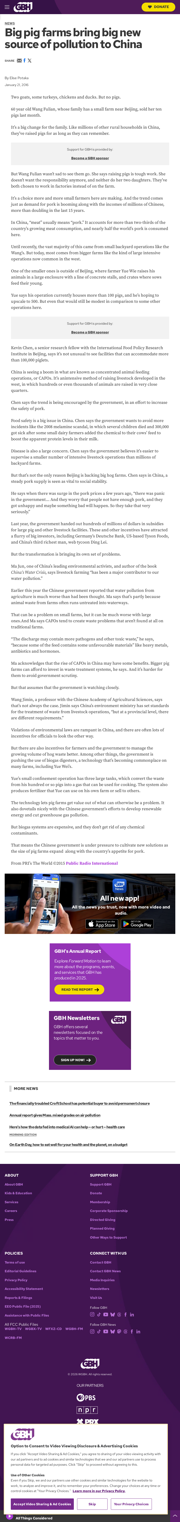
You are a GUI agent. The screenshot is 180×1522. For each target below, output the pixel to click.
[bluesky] (112, 1314)
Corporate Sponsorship (109, 1212)
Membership (100, 1203)
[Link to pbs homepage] (86, 1397)
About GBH (14, 1185)
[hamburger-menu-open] (9, 7)
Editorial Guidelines (20, 1272)
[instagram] (92, 1314)
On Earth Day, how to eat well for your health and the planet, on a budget (68, 1145)
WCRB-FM (13, 1339)
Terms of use (15, 1263)
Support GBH (101, 1185)
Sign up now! (73, 1061)
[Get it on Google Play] (138, 924)
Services (11, 1203)
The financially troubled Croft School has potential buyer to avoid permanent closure (79, 1104)
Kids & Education (18, 1194)
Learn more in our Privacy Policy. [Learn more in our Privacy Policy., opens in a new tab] (99, 1491)
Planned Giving (102, 1229)
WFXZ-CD (53, 1330)
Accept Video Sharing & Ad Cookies (42, 1504)
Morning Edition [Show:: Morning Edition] (23, 1135)
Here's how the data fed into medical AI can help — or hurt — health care (66, 1127)
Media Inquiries (102, 1281)
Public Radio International (92, 863)
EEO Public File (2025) (23, 1307)
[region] (86, 1469)
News (10, 23)
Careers (11, 1212)
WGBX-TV (33, 1330)
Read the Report (77, 990)
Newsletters (99, 1290)
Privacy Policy (16, 1281)
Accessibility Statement (24, 1290)
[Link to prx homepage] (88, 1422)
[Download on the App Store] (100, 924)
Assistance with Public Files (27, 1316)
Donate (158, 6)
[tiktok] (99, 1314)
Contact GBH (100, 1263)
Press (9, 1221)
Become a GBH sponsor (90, 158)
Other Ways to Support (108, 1238)
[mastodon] (119, 1332)
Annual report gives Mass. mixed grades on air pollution (54, 1115)
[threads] (119, 1314)
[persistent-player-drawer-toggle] (175, 1516)
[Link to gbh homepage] (23, 6)
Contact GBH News (105, 1272)
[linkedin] (132, 1314)
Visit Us (96, 1299)
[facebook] (126, 1314)
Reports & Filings (18, 1299)
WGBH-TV (13, 1330)
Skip (92, 1504)
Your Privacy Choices (131, 1504)
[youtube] (105, 1314)
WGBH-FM (74, 1330)
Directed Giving (102, 1221)
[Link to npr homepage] (87, 1410)
